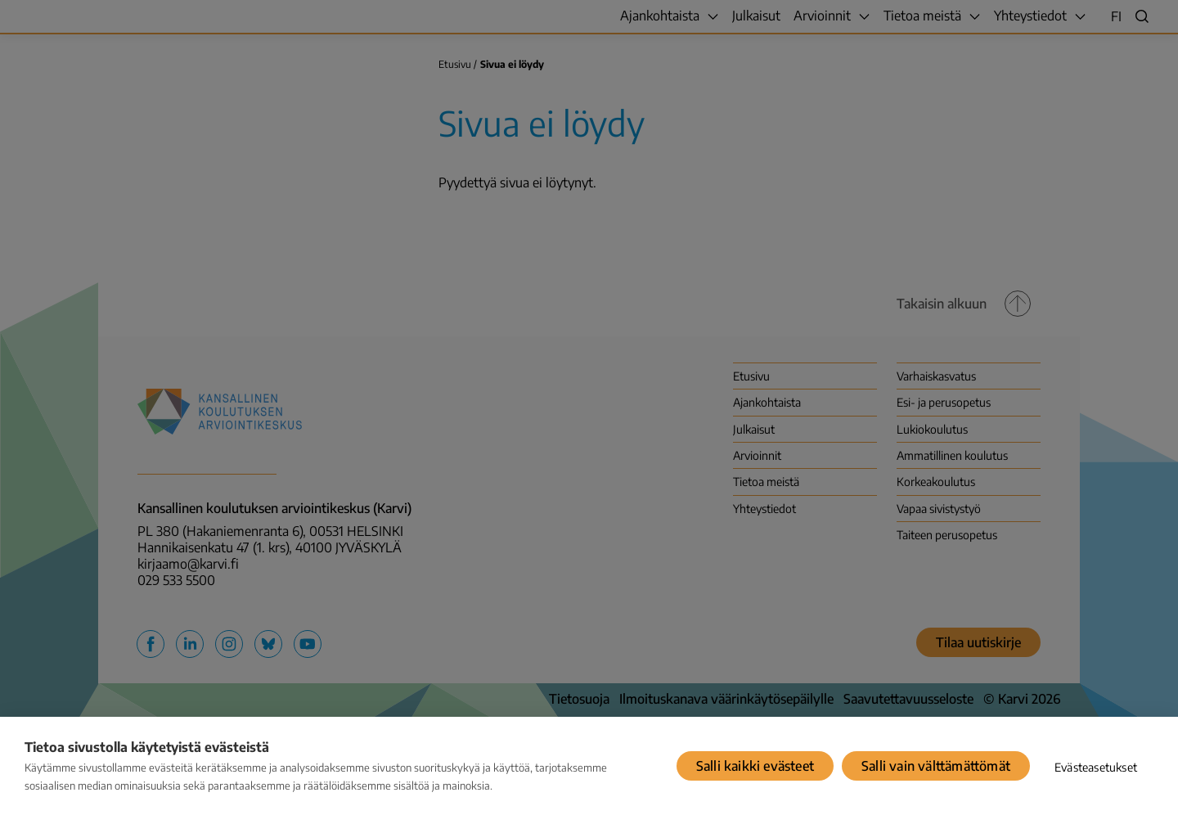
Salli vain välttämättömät (935, 766)
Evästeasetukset (1095, 767)
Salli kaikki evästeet (755, 766)
